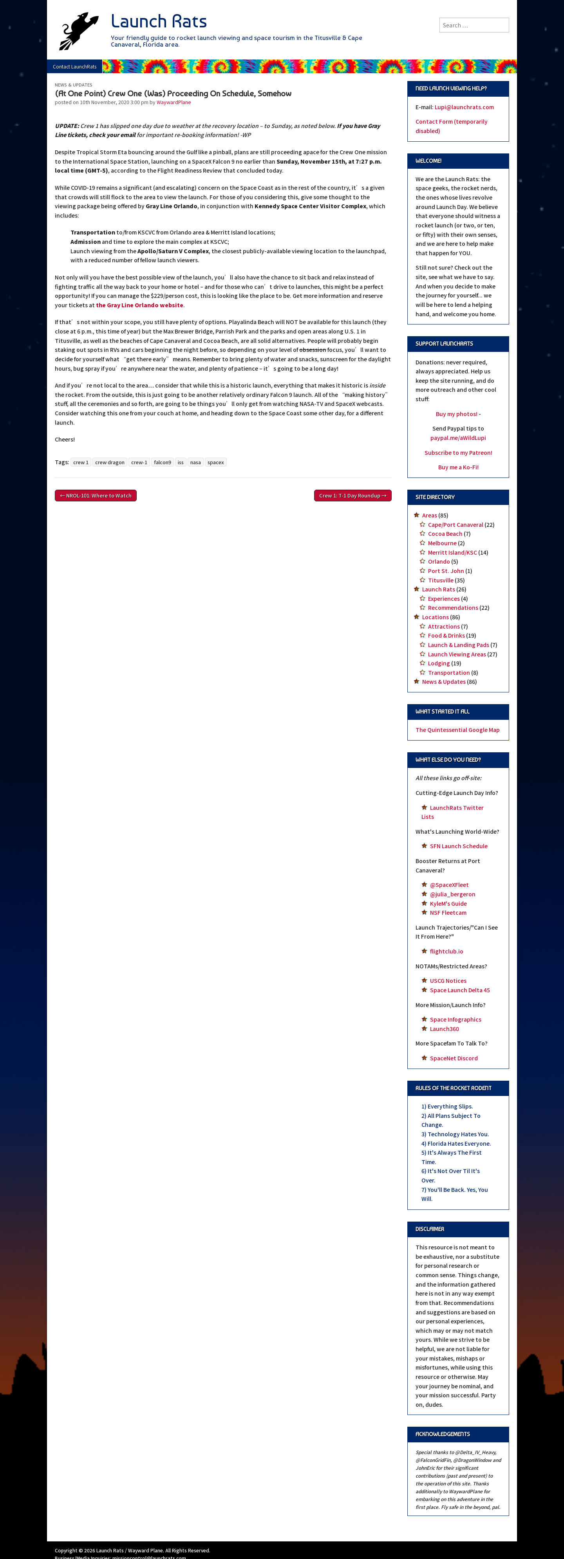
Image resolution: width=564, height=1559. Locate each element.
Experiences (444, 598)
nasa (195, 462)
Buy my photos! (456, 414)
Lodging (439, 663)
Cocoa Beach (445, 533)
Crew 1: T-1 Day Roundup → (353, 495)
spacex (216, 462)
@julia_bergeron (452, 894)
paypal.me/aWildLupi (458, 438)
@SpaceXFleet (449, 885)
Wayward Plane (145, 1550)
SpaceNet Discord (454, 1058)
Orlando (439, 561)
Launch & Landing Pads (458, 645)
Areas (429, 515)
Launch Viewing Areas (457, 654)
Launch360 (444, 1029)
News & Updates (73, 84)
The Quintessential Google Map (458, 730)
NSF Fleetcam (448, 912)
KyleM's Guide (448, 903)
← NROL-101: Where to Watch (96, 495)
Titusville (441, 580)
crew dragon (110, 462)
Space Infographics (455, 1019)
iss (181, 462)
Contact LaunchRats (74, 66)
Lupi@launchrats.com (464, 107)
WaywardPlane (174, 102)
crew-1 (139, 462)
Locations (435, 617)
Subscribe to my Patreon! (458, 452)
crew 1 (81, 462)
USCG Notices (448, 980)
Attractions (444, 626)
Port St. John (446, 571)
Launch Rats (159, 21)
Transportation (449, 672)
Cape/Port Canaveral (455, 524)
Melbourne (442, 543)
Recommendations (453, 607)
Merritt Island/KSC (452, 552)
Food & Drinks (446, 635)
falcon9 (162, 462)
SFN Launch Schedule (459, 846)
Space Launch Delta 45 (460, 990)
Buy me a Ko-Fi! (458, 467)
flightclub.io (446, 951)
